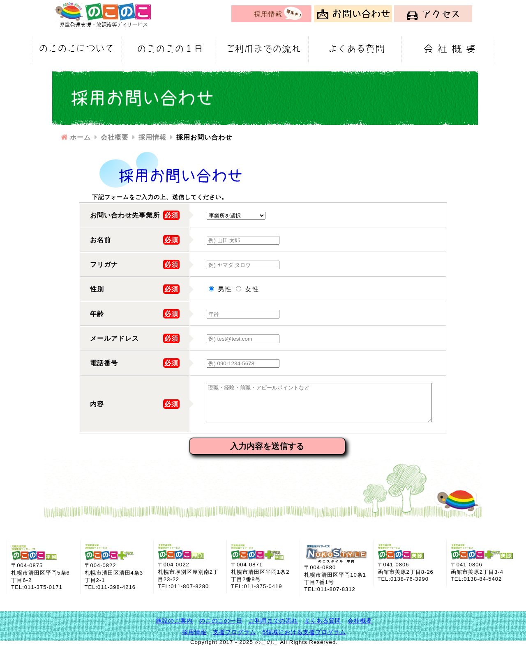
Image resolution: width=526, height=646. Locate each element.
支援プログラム (234, 632)
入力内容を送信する (267, 446)
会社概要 (360, 620)
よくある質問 (322, 620)
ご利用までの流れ (273, 620)
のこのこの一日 (220, 620)
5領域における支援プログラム (304, 632)
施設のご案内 (174, 620)
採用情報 (194, 632)
